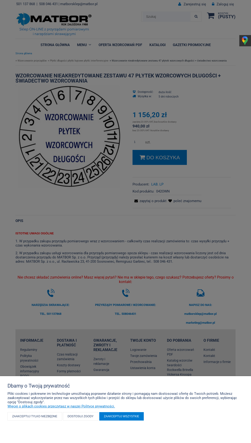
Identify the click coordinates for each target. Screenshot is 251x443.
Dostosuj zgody (81, 416)
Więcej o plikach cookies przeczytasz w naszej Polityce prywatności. (61, 406)
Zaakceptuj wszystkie (121, 416)
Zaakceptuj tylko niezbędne (34, 416)
